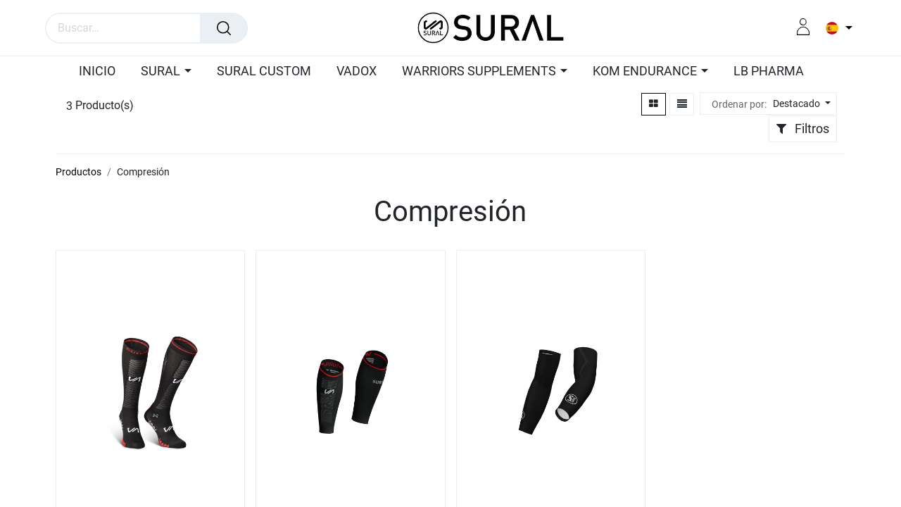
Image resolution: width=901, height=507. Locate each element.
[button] (800, 103)
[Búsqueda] (224, 28)
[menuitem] (93, 71)
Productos (78, 171)
